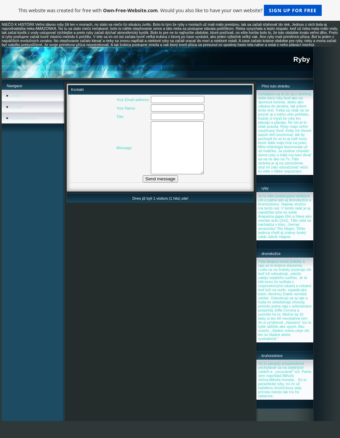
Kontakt (16, 107)
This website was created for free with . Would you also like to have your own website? (169, 10)
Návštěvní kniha (23, 118)
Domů (15, 96)
